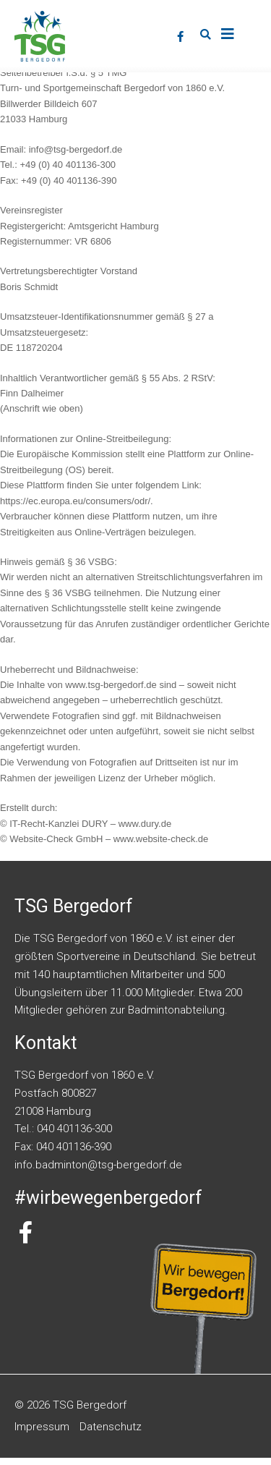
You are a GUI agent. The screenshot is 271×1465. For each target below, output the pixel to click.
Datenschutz (110, 1433)
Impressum (41, 1433)
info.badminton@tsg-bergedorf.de (98, 1172)
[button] (206, 34)
